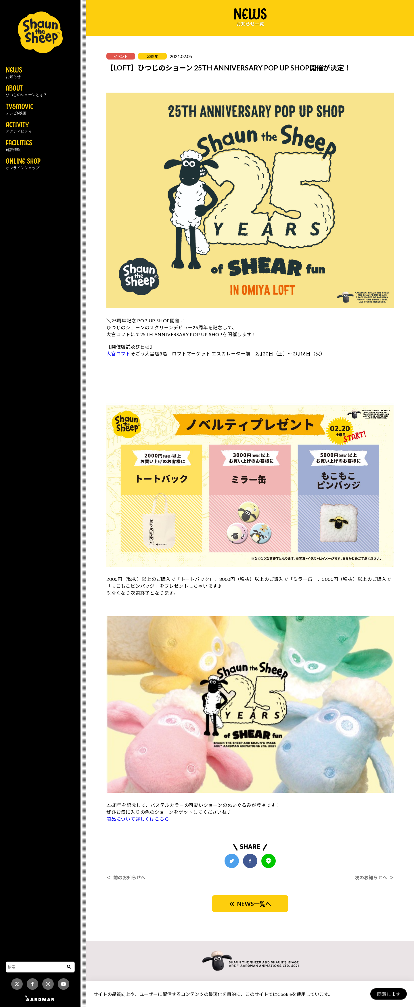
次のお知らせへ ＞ (374, 877)
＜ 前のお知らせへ (125, 877)
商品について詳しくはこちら (137, 819)
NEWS (14, 73)
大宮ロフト (118, 353)
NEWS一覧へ (250, 903)
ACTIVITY (19, 127)
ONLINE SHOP (23, 164)
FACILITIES (19, 145)
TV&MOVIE (19, 109)
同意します (388, 994)
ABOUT (26, 91)
